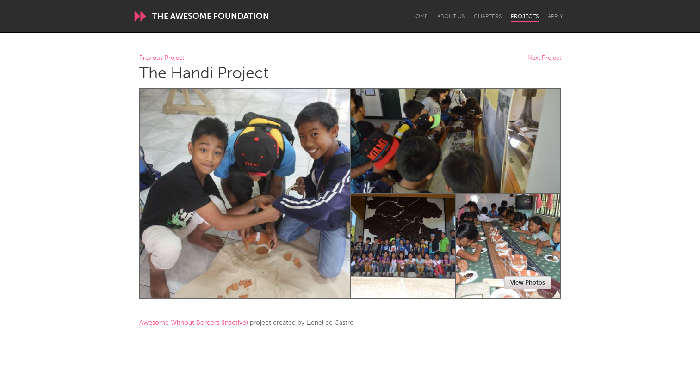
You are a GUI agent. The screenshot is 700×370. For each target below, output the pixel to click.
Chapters (488, 16)
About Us (451, 16)
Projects (525, 16)
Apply (555, 16)
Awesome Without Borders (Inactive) (193, 323)
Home (419, 16)
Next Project (544, 58)
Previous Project (161, 58)
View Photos (527, 282)
